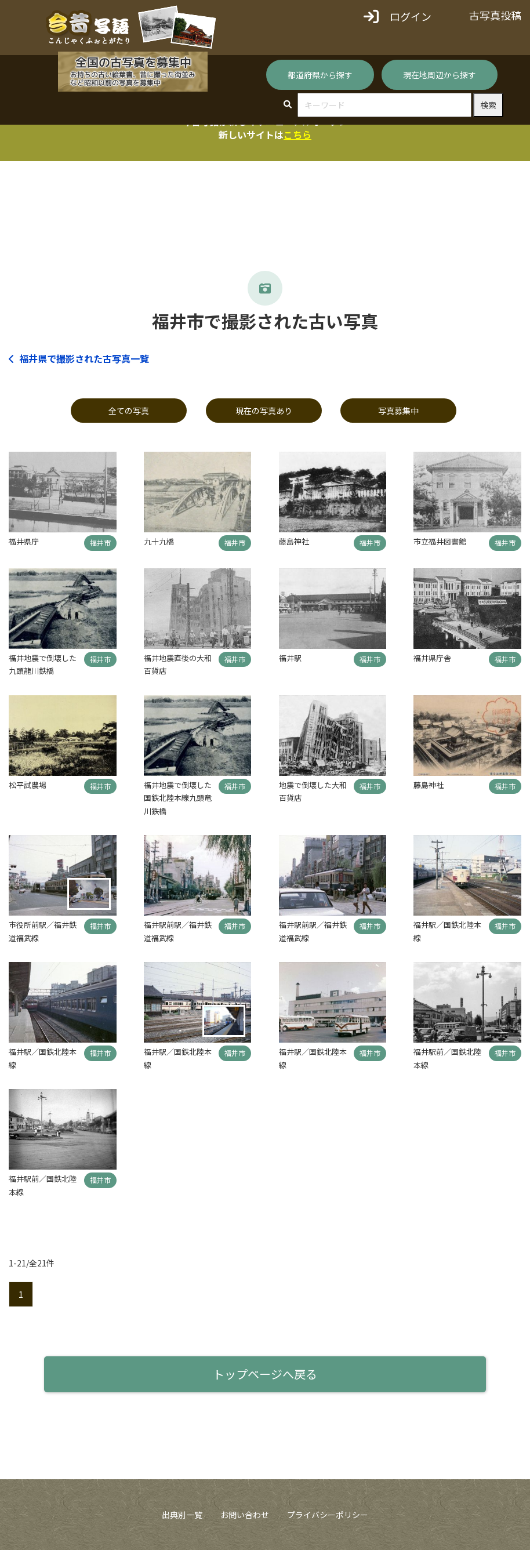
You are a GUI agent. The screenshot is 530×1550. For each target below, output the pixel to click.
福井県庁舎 (432, 657)
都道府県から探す (320, 75)
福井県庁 (24, 541)
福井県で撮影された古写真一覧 (79, 358)
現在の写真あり (263, 410)
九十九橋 (159, 541)
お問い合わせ (244, 1514)
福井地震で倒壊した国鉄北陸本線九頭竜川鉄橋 (178, 797)
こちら (297, 134)
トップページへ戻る (265, 1374)
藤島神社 (294, 541)
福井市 (100, 542)
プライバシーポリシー (327, 1514)
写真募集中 (398, 410)
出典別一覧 (182, 1514)
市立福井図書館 (439, 541)
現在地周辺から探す (439, 75)
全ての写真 (128, 410)
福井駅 (290, 657)
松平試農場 (27, 784)
